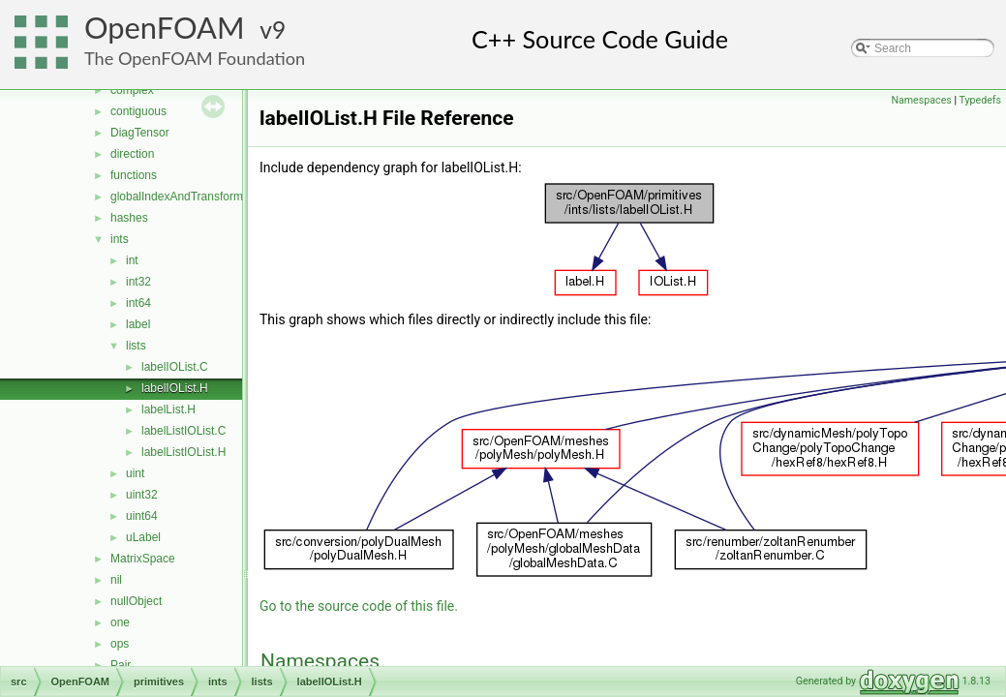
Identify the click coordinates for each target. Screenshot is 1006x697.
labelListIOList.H (183, 452)
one (120, 622)
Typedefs (980, 100)
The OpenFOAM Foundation (194, 58)
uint (135, 473)
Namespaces (921, 100)
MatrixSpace (142, 558)
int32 (138, 281)
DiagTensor (139, 132)
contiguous (138, 111)
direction (132, 154)
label (138, 324)
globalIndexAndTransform (176, 196)
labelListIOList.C (183, 431)
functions (133, 175)
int (132, 260)
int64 (138, 303)
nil (116, 580)
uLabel (143, 537)
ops (119, 644)
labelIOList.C (174, 367)
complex (132, 90)
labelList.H (168, 409)
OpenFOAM (164, 27)
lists (136, 345)
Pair (120, 665)
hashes (129, 218)
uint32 (142, 494)
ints (119, 239)
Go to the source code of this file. (358, 606)
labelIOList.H (174, 388)
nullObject (136, 601)
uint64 (142, 516)
